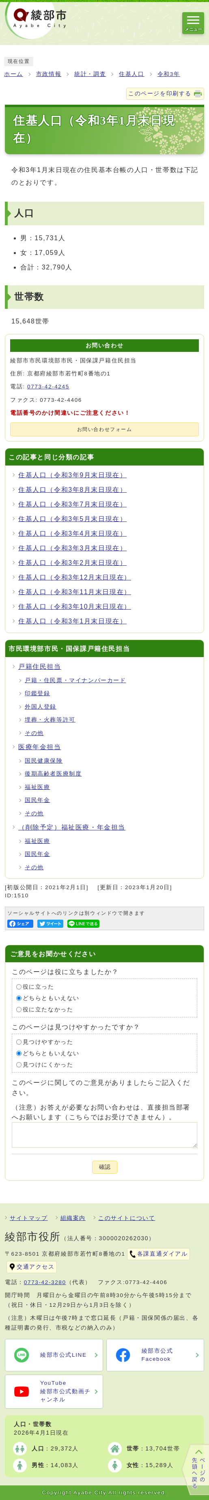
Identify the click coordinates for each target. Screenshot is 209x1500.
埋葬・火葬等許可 (50, 720)
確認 (104, 1167)
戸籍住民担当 (39, 666)
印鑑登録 (37, 693)
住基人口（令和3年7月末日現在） (72, 504)
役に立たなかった (48, 1009)
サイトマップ (29, 1218)
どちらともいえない (51, 998)
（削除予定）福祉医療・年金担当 (71, 827)
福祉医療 (37, 787)
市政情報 (48, 74)
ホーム (13, 74)
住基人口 (131, 74)
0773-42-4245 (48, 387)
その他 (34, 733)
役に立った (38, 987)
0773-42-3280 (45, 1282)
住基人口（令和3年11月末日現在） (74, 591)
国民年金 (37, 800)
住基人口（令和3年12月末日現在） (74, 577)
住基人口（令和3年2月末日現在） (72, 562)
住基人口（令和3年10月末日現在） (74, 606)
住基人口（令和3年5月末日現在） (72, 518)
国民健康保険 (44, 761)
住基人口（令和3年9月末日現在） (72, 475)
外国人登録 (40, 707)
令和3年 (168, 74)
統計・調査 (90, 74)
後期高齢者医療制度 (53, 774)
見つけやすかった (48, 1042)
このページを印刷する (160, 94)
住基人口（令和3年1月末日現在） (72, 621)
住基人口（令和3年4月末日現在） (72, 533)
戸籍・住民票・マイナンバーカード (75, 680)
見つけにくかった (48, 1065)
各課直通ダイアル (162, 1254)
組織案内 (73, 1218)
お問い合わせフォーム (104, 429)
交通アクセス (36, 1267)
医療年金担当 (39, 747)
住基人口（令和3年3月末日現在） (72, 548)
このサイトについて (126, 1218)
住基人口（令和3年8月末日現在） (72, 489)
